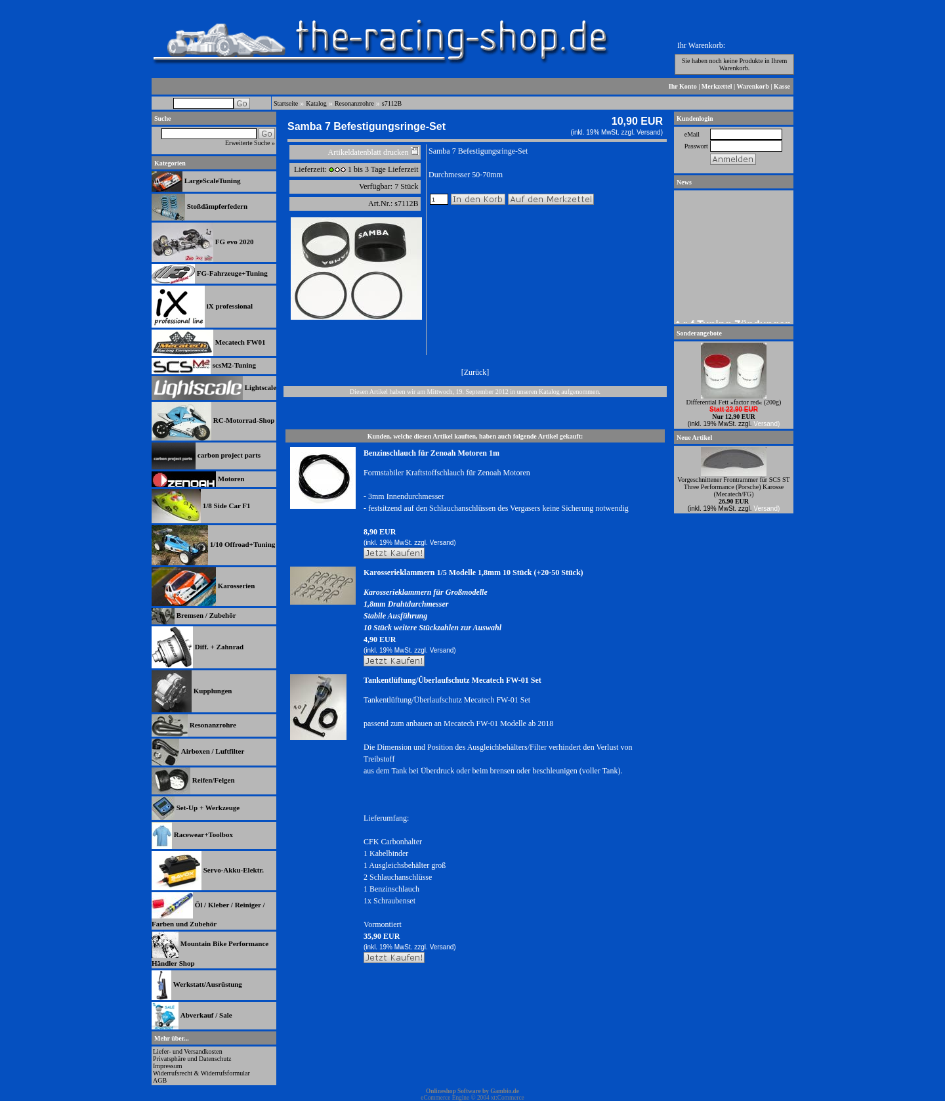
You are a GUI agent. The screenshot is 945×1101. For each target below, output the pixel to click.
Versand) (650, 132)
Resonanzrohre (354, 103)
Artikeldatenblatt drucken (368, 152)
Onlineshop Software (453, 1091)
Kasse (782, 86)
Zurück (475, 372)
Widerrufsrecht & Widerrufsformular (201, 1073)
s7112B (392, 103)
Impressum (167, 1065)
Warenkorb (753, 86)
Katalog (316, 103)
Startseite (286, 103)
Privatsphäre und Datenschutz (192, 1058)
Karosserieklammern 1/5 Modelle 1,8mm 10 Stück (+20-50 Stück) (473, 572)
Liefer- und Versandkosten (187, 1051)
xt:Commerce (507, 1097)
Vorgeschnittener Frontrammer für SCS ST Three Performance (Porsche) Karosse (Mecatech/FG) (733, 487)
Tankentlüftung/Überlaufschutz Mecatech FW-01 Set (452, 680)
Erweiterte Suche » (250, 142)
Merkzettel (717, 86)
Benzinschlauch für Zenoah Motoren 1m (431, 453)
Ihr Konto (683, 86)
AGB (160, 1080)
